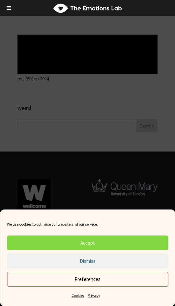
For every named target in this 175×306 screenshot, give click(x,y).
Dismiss (88, 261)
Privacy (94, 295)
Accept (87, 243)
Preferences (87, 279)
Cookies (78, 295)
